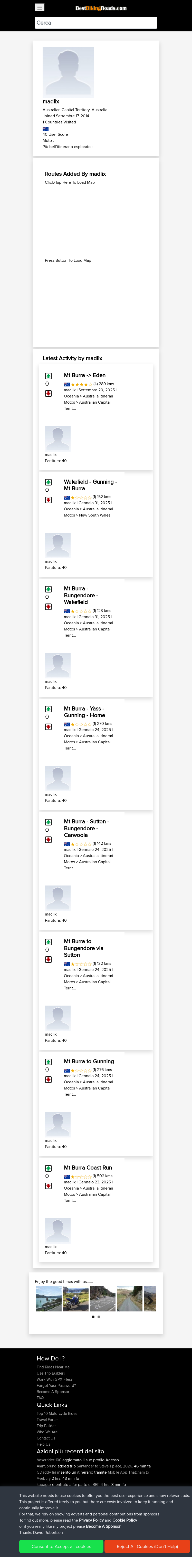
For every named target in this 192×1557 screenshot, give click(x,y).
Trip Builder (46, 1425)
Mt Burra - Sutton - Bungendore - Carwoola (86, 828)
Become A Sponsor (53, 1391)
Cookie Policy (131, 1539)
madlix (70, 390)
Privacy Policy (105, 1539)
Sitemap (84, 1539)
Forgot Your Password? (56, 1385)
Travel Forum (48, 1419)
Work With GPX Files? (54, 1379)
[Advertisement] (96, 221)
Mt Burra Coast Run (88, 1167)
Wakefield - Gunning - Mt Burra (90, 485)
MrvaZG (44, 1490)
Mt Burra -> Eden (84, 375)
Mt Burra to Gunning (89, 1061)
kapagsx (44, 1484)
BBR (96, 1484)
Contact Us (46, 1438)
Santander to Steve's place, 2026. (105, 1466)
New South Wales (94, 515)
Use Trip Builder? (51, 1373)
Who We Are (47, 1432)
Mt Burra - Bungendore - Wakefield (81, 595)
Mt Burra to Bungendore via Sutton (83, 948)
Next (148, 1298)
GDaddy (44, 1472)
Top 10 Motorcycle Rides (57, 1413)
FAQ (40, 1397)
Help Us (43, 1444)
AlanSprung (47, 1466)
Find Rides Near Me (53, 1367)
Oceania (71, 396)
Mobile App (117, 1472)
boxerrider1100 (49, 1460)
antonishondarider (52, 1497)
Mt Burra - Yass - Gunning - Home (84, 711)
